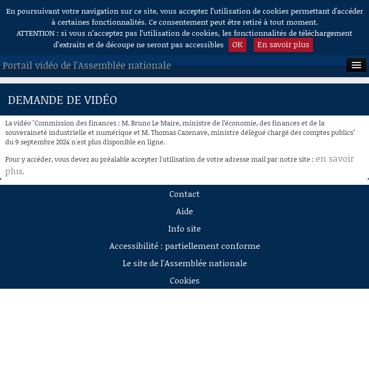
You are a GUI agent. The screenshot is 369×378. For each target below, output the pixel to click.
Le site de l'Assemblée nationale (185, 263)
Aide (184, 211)
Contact (184, 193)
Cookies (185, 280)
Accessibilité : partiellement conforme (185, 245)
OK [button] (237, 44)
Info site (184, 228)
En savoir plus (283, 44)
